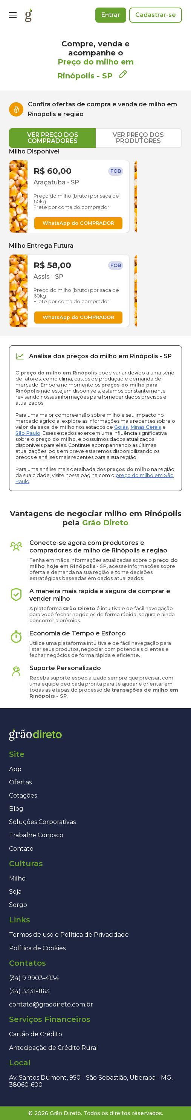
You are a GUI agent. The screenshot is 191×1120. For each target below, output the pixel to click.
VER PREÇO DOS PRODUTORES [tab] (138, 137)
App (15, 769)
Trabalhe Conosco (36, 835)
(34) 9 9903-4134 (34, 978)
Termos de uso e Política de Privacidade (69, 934)
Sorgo (18, 904)
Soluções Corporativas (42, 821)
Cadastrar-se (155, 14)
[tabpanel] (95, 237)
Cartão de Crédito (35, 1034)
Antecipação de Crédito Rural (53, 1047)
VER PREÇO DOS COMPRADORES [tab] (52, 137)
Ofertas (20, 782)
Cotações (23, 795)
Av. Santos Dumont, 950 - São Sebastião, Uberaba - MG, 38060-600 (91, 1081)
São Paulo (27, 433)
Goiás (121, 427)
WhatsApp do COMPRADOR (78, 223)
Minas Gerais (145, 427)
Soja (15, 891)
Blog (16, 808)
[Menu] (12, 15)
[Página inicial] (28, 15)
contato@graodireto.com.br (51, 1004)
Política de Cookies (37, 948)
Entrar (110, 14)
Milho (17, 878)
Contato (21, 848)
